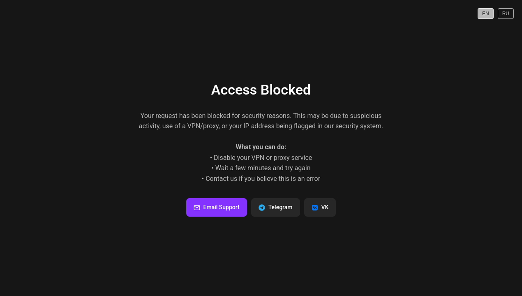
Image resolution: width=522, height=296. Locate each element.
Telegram (276, 207)
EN (485, 13)
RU (505, 13)
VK (320, 207)
